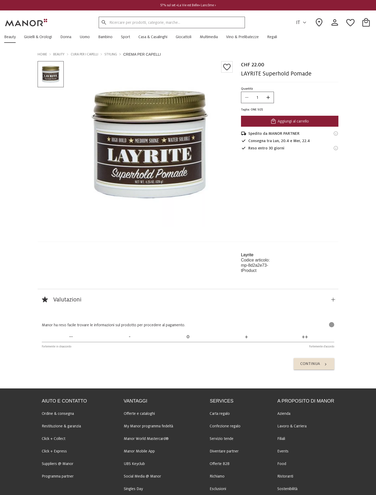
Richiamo (217, 406)
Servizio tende (221, 368)
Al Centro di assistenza (74, 470)
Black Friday (133, 431)
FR (298, 470)
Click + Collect (53, 368)
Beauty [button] (58, 54)
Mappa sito (85, 488)
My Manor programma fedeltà (148, 356)
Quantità (247, 88)
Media (282, 431)
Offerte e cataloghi (139, 343)
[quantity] (257, 97)
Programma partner (58, 406)
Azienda (283, 343)
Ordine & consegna (58, 343)
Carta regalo (220, 343)
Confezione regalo (225, 356)
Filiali (281, 368)
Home (42, 54)
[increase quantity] (268, 97)
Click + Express (54, 381)
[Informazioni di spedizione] (335, 133)
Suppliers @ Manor (57, 394)
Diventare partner (224, 381)
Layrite (247, 255)
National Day (134, 444)
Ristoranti (285, 406)
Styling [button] (110, 54)
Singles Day (133, 419)
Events (283, 381)
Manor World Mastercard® (146, 368)
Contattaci (63, 488)
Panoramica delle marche (187, 488)
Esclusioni (218, 419)
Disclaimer (154, 488)
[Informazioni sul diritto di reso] (335, 148)
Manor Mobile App (139, 381)
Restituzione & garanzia (61, 356)
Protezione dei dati (126, 488)
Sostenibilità (287, 419)
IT (302, 22)
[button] (12, 36)
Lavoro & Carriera (292, 356)
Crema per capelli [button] (142, 54)
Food (281, 394)
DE (274, 470)
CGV (102, 488)
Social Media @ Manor (142, 406)
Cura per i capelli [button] (84, 54)
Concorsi (217, 431)
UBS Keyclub (134, 394)
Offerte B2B (220, 394)
